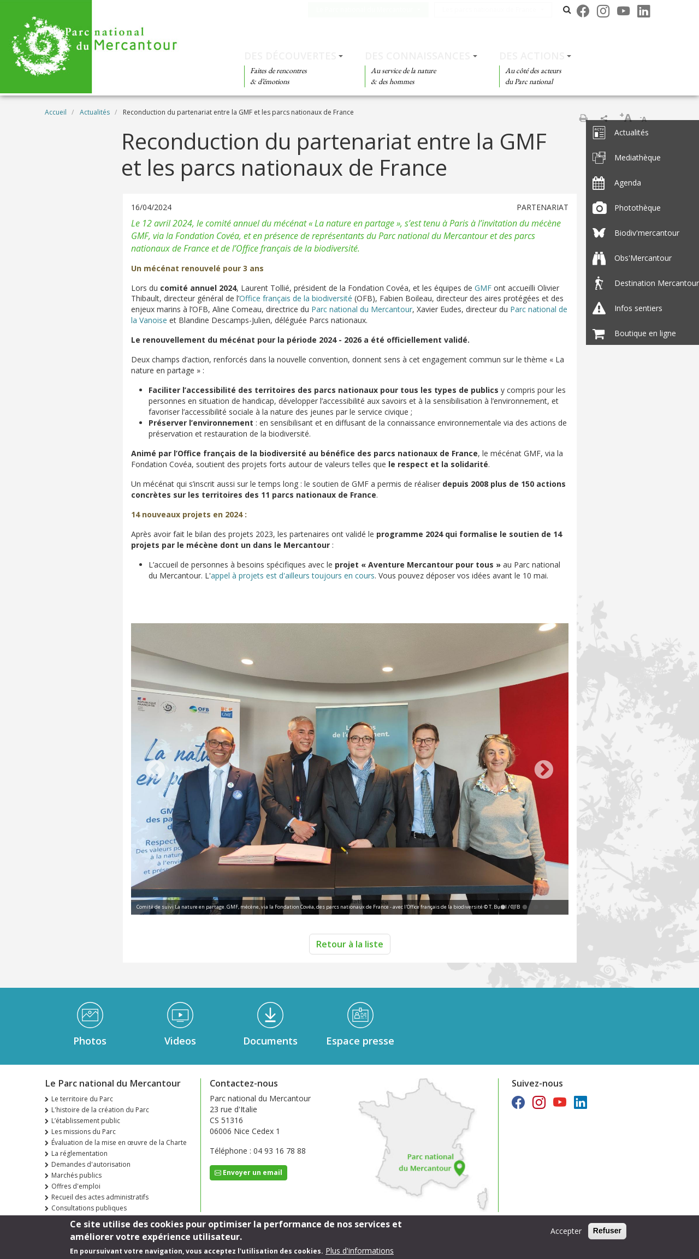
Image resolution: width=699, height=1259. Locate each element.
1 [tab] (502, 907)
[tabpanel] (349, 770)
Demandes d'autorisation (91, 1164)
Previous (156, 770)
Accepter (566, 1231)
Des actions (532, 55)
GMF (483, 288)
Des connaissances (417, 55)
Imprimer (583, 117)
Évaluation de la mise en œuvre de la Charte (119, 1142)
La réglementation (79, 1153)
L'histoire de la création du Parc (100, 1109)
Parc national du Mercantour (361, 309)
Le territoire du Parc (82, 1098)
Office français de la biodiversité (295, 298)
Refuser (607, 1230)
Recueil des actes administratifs (100, 1197)
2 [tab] (513, 907)
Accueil (56, 112)
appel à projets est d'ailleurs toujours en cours (293, 575)
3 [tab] (524, 907)
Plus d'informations (359, 1250)
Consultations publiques (89, 1208)
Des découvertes (290, 55)
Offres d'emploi (75, 1186)
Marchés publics (76, 1175)
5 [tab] (546, 907)
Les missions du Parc (83, 1131)
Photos (89, 1040)
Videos (180, 1040)
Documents (270, 1040)
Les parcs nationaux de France (500, 9)
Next (544, 770)
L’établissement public (85, 1120)
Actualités (95, 112)
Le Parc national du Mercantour (375, 9)
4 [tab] (535, 907)
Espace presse (360, 1040)
